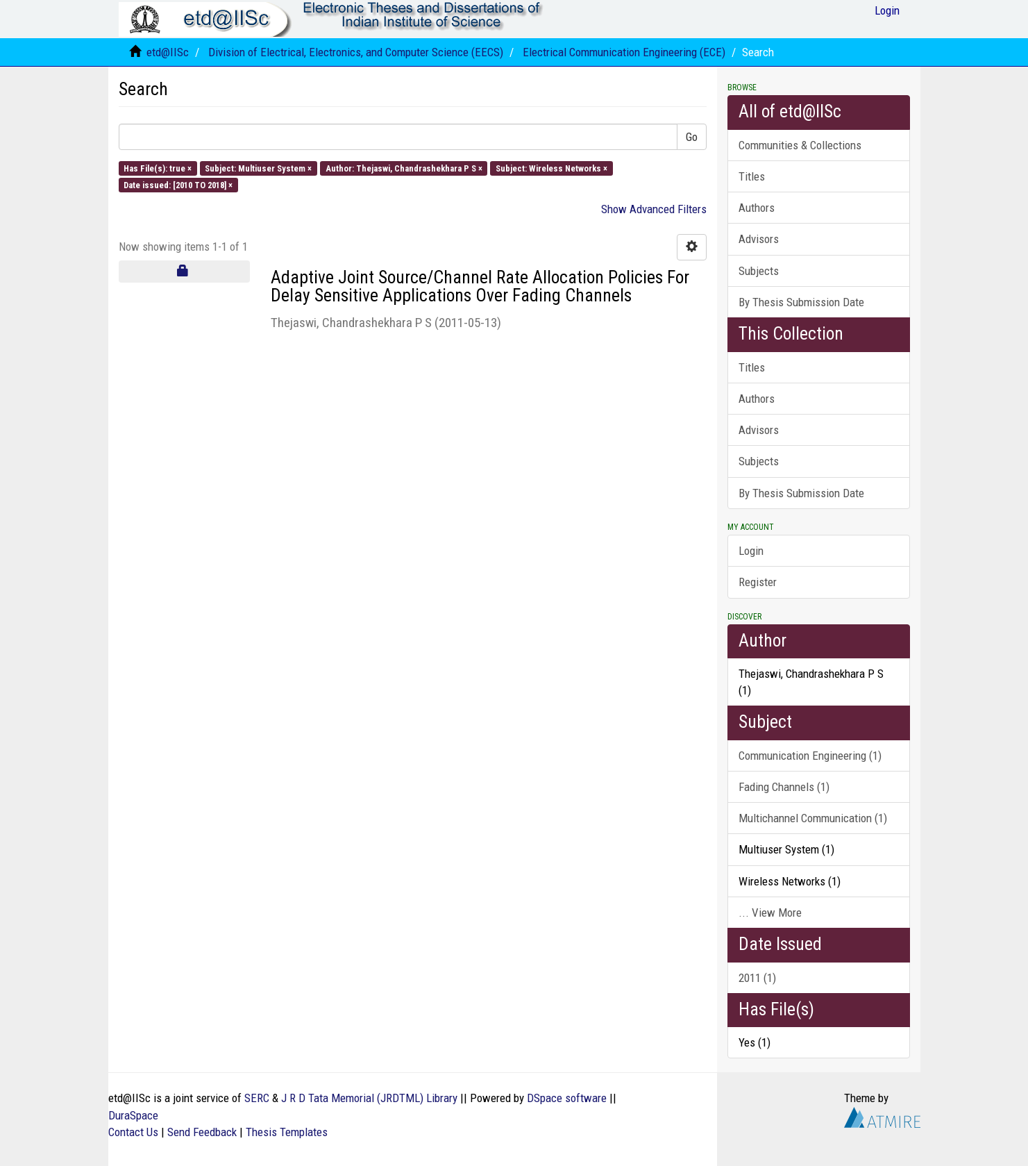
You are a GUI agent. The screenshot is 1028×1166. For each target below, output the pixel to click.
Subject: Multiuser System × (258, 168)
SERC (256, 1098)
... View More (770, 912)
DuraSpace (133, 1115)
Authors (757, 208)
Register (758, 582)
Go (692, 137)
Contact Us (133, 1132)
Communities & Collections (800, 145)
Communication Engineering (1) (810, 756)
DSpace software (567, 1098)
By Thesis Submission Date (801, 302)
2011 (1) (757, 978)
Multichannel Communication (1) (813, 818)
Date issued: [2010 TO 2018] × (178, 184)
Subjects (759, 271)
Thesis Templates (287, 1132)
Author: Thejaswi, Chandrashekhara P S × (404, 168)
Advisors (759, 239)
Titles (752, 176)
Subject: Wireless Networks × (551, 168)
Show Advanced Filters (654, 209)
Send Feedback (202, 1132)
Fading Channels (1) (784, 787)
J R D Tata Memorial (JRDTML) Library (369, 1098)
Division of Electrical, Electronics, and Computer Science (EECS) (355, 52)
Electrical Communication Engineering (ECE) (624, 52)
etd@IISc (167, 52)
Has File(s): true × (158, 168)
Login (751, 551)
